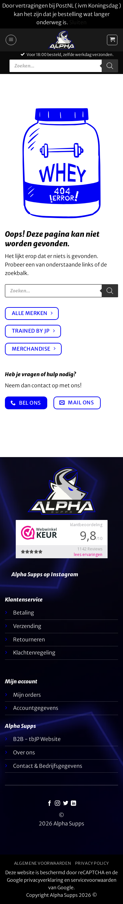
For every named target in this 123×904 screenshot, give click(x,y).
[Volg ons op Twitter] (65, 803)
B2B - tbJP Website (37, 739)
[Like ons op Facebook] (49, 803)
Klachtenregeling (34, 652)
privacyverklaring (43, 880)
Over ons (24, 752)
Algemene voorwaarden (42, 863)
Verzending (27, 626)
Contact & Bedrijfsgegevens (47, 766)
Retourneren (29, 639)
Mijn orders (27, 695)
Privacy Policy (92, 863)
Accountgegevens (35, 708)
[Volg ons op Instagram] (57, 803)
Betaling (23, 612)
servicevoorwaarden (93, 880)
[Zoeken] (110, 65)
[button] (11, 40)
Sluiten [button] (78, 22)
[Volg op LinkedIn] (73, 803)
